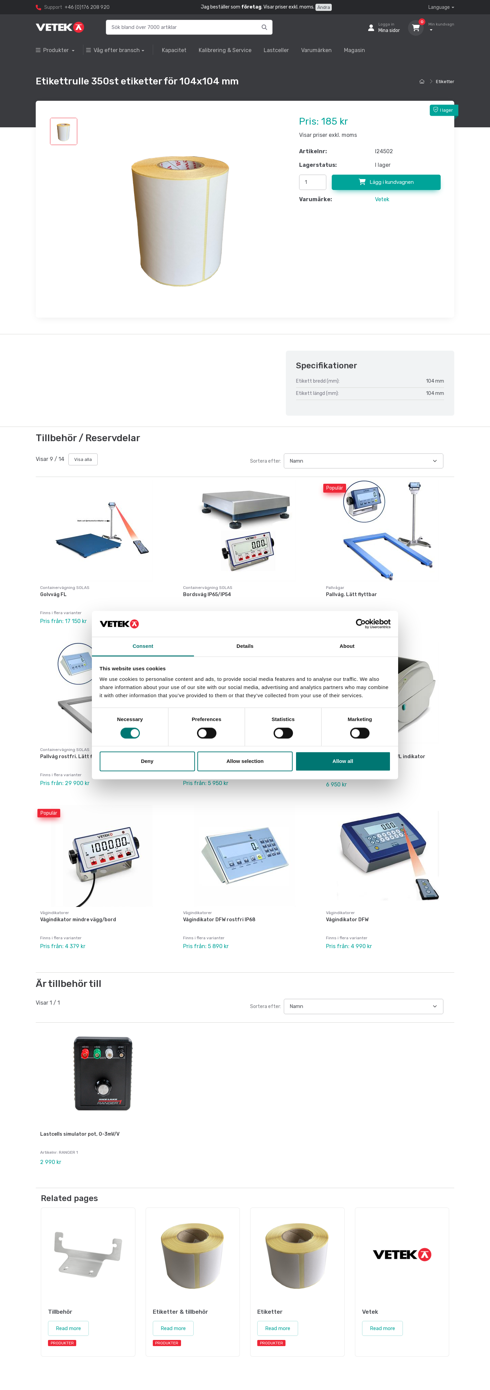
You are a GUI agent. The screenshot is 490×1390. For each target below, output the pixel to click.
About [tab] (347, 646)
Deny (147, 761)
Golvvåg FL (53, 594)
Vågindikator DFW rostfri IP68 (219, 909)
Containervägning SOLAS (64, 587)
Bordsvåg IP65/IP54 (207, 594)
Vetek (382, 199)
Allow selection (244, 761)
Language (439, 7)
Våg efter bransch (113, 50)
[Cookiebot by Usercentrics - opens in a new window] (361, 624)
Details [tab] (245, 646)
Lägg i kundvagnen (386, 182)
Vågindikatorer (54, 902)
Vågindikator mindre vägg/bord (78, 909)
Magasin (354, 50)
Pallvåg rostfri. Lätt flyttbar (74, 751)
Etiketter (445, 81)
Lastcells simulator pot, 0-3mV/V (79, 1118)
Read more (68, 1307)
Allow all (342, 761)
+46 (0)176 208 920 (87, 7)
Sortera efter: (265, 461)
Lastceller (276, 50)
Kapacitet (174, 50)
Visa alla (83, 459)
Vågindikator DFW (347, 909)
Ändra (323, 7)
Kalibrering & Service (225, 50)
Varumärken (316, 50)
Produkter (53, 50)
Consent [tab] (143, 646)
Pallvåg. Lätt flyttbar (351, 594)
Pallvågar (335, 587)
